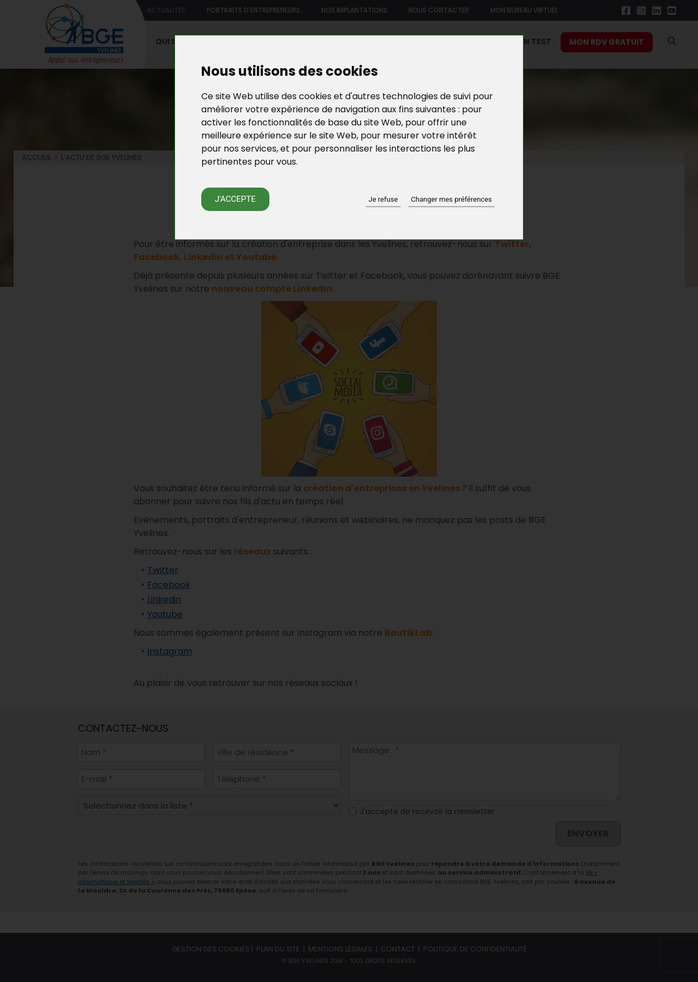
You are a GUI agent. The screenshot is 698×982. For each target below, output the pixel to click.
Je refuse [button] (383, 199)
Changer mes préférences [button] (451, 199)
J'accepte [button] (235, 199)
